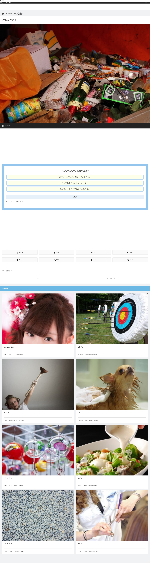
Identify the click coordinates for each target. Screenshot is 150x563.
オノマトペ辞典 (12, 13)
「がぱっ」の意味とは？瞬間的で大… (88, 485)
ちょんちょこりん (9, 347)
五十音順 (7, 125)
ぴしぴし (80, 347)
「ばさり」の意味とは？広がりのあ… (88, 551)
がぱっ (80, 478)
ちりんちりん (8, 478)
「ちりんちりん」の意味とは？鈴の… (14, 485)
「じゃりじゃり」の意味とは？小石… (14, 551)
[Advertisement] (68, 145)
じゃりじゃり (8, 543)
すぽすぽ (6, 412)
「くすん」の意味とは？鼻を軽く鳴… (88, 420)
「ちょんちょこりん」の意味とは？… (14, 354)
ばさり (80, 543)
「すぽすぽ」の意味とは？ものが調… (14, 420)
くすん (80, 412)
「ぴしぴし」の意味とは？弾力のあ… (88, 354)
